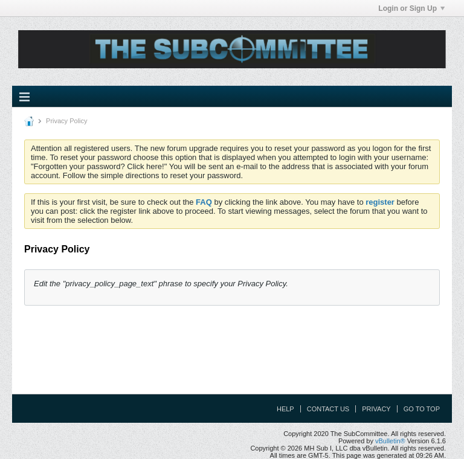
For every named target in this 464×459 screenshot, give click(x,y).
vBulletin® (390, 441)
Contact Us (328, 408)
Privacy (376, 408)
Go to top (422, 408)
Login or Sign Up (411, 8)
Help (285, 408)
